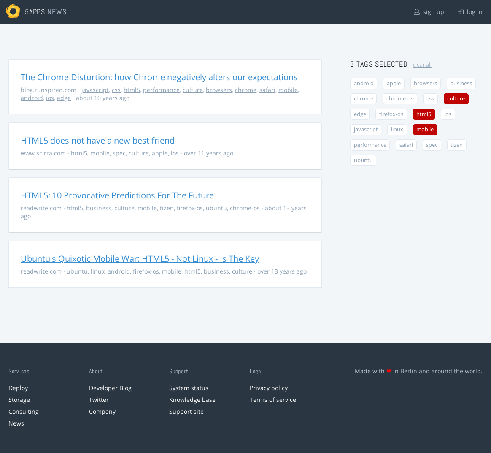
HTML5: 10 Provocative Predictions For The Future (117, 195)
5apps (35, 11)
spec (119, 153)
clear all (422, 64)
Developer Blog (110, 388)
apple (160, 153)
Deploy (18, 388)
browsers (219, 90)
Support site (186, 411)
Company (102, 411)
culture (193, 90)
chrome (245, 90)
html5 (132, 90)
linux (98, 271)
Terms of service (273, 400)
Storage (19, 400)
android (32, 98)
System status (188, 388)
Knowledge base (192, 400)
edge (64, 98)
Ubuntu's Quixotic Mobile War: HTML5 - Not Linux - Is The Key (140, 258)
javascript (95, 90)
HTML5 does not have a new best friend (98, 140)
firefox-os (190, 208)
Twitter (99, 400)
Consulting (23, 411)
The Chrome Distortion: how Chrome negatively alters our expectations (159, 77)
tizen (167, 208)
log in (470, 12)
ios (50, 98)
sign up (429, 12)
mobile (288, 90)
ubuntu (216, 208)
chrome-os (245, 208)
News (16, 423)
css (116, 90)
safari (267, 90)
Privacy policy (269, 388)
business (98, 208)
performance (161, 90)
